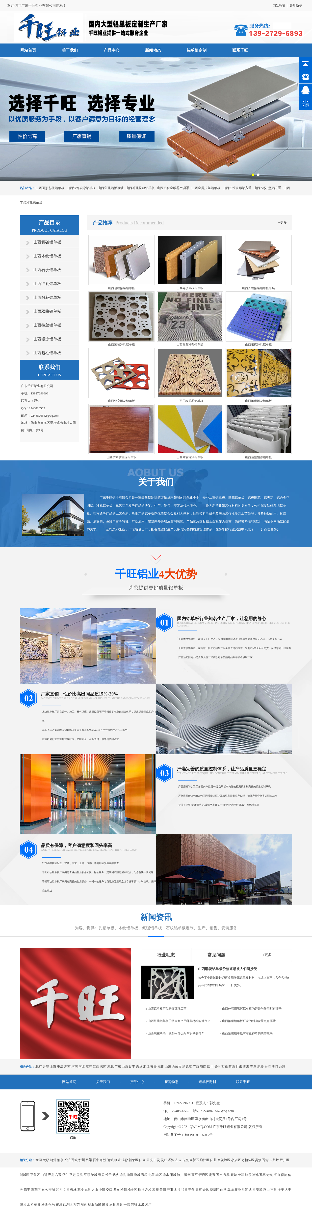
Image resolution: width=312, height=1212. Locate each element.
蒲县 (37, 1204)
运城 (110, 1160)
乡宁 (281, 1189)
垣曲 (112, 1204)
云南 (103, 1066)
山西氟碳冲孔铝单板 (258, 344)
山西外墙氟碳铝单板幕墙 (258, 288)
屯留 (151, 1175)
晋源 (265, 1160)
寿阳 (170, 1189)
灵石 (198, 1189)
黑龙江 (187, 1066)
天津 (46, 1066)
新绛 (98, 1204)
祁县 (184, 1189)
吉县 (273, 1189)
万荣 (76, 1204)
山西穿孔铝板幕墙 (111, 188)
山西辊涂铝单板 (47, 339)
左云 (178, 1160)
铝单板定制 (197, 50)
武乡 (115, 1175)
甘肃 (239, 1066)
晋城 (74, 1160)
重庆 (60, 1066)
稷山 (91, 1204)
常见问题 (216, 954)
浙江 (146, 1066)
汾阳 (123, 1189)
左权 (148, 1189)
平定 (72, 1175)
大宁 (288, 1189)
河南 (74, 1066)
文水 (44, 1189)
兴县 (59, 1189)
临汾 (103, 1160)
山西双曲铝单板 (47, 311)
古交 (185, 1160)
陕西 (232, 1066)
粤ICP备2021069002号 (198, 1135)
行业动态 (166, 954)
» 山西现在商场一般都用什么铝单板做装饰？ (175, 1033)
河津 (148, 1204)
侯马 (52, 1204)
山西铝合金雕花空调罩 (173, 188)
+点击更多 (269, 529)
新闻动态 (153, 50)
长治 (67, 1160)
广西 (196, 1066)
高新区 (194, 1160)
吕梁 (89, 1160)
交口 (109, 1189)
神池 (255, 1175)
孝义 (116, 1189)
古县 (252, 1189)
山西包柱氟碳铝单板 (121, 288)
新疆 (260, 1066)
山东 (168, 1066)
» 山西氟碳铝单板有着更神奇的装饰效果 (246, 1033)
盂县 (80, 1175)
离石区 (36, 1189)
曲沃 (223, 1189)
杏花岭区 (223, 1160)
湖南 (67, 1066)
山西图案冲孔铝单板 (190, 344)
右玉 (58, 1175)
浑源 (171, 1160)
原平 (27, 1189)
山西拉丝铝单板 (47, 325)
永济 (141, 1204)
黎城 (94, 1175)
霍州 (59, 1204)
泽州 (187, 1175)
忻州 (81, 1160)
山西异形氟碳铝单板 (190, 288)
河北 (81, 1066)
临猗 (117, 1160)
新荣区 (133, 1160)
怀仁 (65, 1175)
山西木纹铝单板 (47, 256)
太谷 (177, 1189)
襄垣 (144, 1175)
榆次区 (132, 1189)
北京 (38, 1066)
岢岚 (269, 1175)
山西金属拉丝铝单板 (205, 188)
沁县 (123, 1175)
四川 (210, 1066)
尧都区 (214, 1189)
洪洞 (245, 1189)
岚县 (87, 1189)
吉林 (139, 1066)
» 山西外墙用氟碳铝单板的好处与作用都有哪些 (251, 1008)
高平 (194, 1175)
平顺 (87, 1175)
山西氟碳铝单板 (47, 242)
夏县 (119, 1204)
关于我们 (70, 50)
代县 (226, 1175)
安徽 (153, 1066)
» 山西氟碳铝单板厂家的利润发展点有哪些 (248, 1021)
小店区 (236, 1160)
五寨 (262, 1175)
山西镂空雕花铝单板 (121, 401)
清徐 (125, 1160)
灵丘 (164, 1160)
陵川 (180, 1175)
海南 (203, 1066)
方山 (95, 1189)
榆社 (141, 1189)
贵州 (217, 1066)
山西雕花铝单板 (47, 297)
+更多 (282, 222)
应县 (51, 1175)
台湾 (282, 1066)
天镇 (149, 1160)
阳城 (173, 1175)
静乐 (248, 1175)
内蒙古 (177, 1066)
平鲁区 (35, 1175)
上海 (53, 1066)
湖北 (110, 1066)
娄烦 (258, 1160)
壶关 (101, 1175)
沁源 (130, 1175)
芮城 (134, 1204)
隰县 (23, 1204)
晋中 (96, 1160)
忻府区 (203, 1175)
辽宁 (132, 1066)
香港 (267, 1066)
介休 (206, 1189)
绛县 (105, 1204)
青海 (246, 1066)
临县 (66, 1189)
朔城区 (24, 1175)
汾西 (44, 1204)
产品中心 (111, 50)
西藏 (224, 1066)
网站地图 (279, 5)
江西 (96, 1066)
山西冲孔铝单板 (47, 283)
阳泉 (60, 1160)
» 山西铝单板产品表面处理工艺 (166, 1008)
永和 (30, 1204)
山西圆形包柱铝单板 (49, 188)
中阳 (102, 1189)
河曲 (277, 1175)
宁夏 (253, 1066)
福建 (160, 1066)
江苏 (89, 1066)
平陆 (127, 1204)
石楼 (80, 1189)
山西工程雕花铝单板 (190, 401)
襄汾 (237, 1189)
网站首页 (28, 50)
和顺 (155, 1189)
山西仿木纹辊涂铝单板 (121, 457)
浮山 (266, 1189)
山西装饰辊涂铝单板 (81, 188)
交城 (52, 1189)
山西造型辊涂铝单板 (258, 457)
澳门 (275, 1066)
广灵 (157, 1160)
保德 (284, 1175)
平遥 (191, 1189)
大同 (38, 1160)
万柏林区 (247, 1160)
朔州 (53, 1160)
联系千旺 (240, 50)
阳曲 (213, 1160)
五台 (219, 1175)
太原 (46, 1160)
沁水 (166, 1175)
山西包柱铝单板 (47, 353)
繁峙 (234, 1175)
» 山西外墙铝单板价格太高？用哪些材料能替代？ (178, 1021)
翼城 (230, 1189)
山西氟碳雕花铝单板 (258, 401)
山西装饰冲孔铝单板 (121, 344)
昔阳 (162, 1189)
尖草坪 (274, 1160)
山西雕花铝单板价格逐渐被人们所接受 (227, 969)
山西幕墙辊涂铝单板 (190, 457)
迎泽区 (204, 1160)
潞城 (137, 1175)
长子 (108, 1175)
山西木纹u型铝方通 (267, 188)
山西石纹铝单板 (47, 270)
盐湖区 (68, 1204)
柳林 (73, 1189)
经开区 (284, 1160)
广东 (117, 1066)
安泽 (259, 1189)
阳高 (142, 1160)
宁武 (241, 1175)
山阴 (44, 1175)
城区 (159, 1175)
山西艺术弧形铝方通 (237, 188)
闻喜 (83, 1204)
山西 (125, 1066)
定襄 (212, 1175)
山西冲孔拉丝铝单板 (140, 188)
